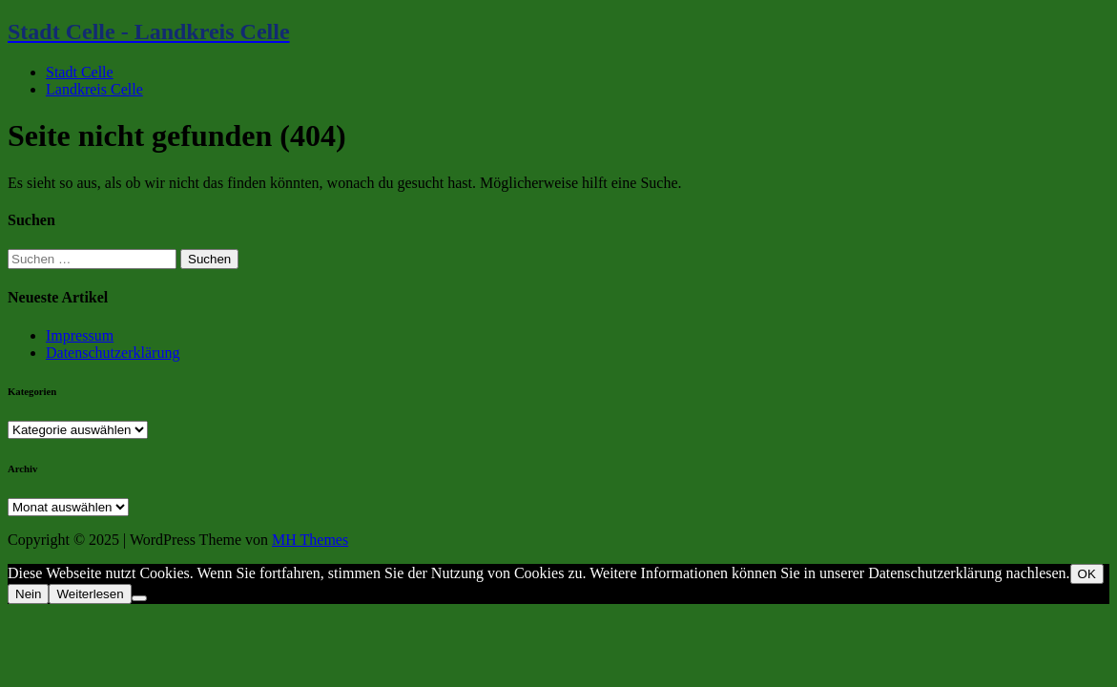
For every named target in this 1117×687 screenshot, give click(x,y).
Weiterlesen (89, 594)
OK (1087, 574)
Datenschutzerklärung (112, 352)
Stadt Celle (80, 72)
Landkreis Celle (94, 89)
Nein (28, 594)
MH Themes (310, 539)
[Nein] (139, 598)
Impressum (80, 335)
